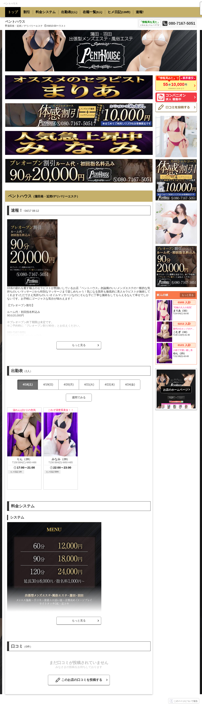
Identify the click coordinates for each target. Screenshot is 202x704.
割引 (26, 12)
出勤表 (69, 12)
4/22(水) (110, 384)
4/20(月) (69, 384)
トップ (13, 12)
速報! (140, 12)
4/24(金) (130, 384)
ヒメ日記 (119, 12)
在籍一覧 (92, 12)
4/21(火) (89, 384)
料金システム (46, 12)
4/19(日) (48, 384)
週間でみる (79, 397)
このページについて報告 (184, 701)
